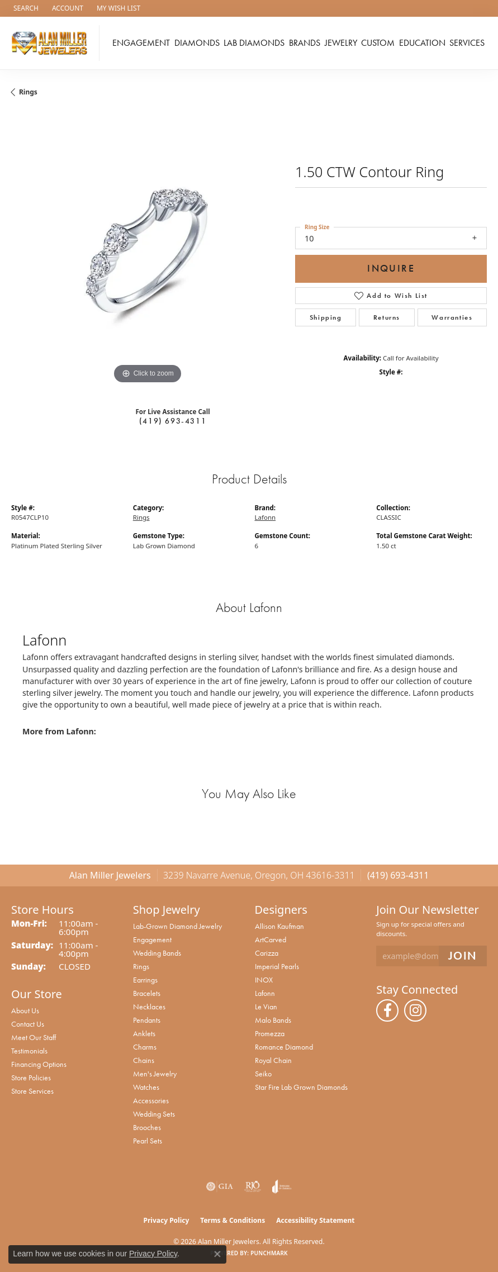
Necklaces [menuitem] (149, 1007)
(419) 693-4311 (172, 421)
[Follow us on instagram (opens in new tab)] (415, 1010)
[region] (147, 250)
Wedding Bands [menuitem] (157, 953)
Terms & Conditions (232, 1220)
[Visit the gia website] (219, 1186)
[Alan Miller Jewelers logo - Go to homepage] (52, 43)
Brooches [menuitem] (147, 1127)
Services (467, 43)
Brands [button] (304, 43)
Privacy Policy (166, 1220)
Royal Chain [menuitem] (273, 1060)
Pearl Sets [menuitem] (147, 1141)
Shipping (326, 317)
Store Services (32, 1091)
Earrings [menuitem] (145, 980)
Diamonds (197, 43)
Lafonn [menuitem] (265, 993)
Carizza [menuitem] (266, 953)
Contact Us (27, 1024)
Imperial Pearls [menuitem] (277, 966)
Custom (378, 43)
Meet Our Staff (33, 1037)
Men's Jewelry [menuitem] (155, 1074)
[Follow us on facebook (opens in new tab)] (387, 1010)
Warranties (451, 317)
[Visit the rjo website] (252, 1186)
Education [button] (422, 43)
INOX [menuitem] (264, 980)
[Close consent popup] (217, 1254)
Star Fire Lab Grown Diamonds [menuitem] (301, 1087)
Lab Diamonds (254, 43)
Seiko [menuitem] (263, 1074)
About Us (25, 1010)
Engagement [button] (141, 43)
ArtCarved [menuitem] (270, 939)
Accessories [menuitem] (151, 1100)
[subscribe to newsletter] (463, 956)
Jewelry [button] (341, 43)
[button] (25, 8)
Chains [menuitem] (143, 1060)
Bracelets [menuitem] (146, 993)
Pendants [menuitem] (146, 1020)
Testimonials (29, 1051)
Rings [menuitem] (141, 966)
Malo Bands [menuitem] (273, 1020)
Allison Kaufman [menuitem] (279, 926)
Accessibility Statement (315, 1220)
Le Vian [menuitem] (266, 1007)
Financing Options (39, 1064)
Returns (386, 317)
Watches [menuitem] (146, 1087)
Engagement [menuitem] (152, 939)
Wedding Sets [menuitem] (154, 1114)
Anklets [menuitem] (144, 1033)
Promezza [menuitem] (269, 1033)
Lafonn (265, 517)
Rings (28, 92)
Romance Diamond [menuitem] (284, 1047)
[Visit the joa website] (282, 1186)
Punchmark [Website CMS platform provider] (269, 1253)
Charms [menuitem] (144, 1047)
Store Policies (31, 1077)
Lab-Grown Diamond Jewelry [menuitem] (177, 926)
